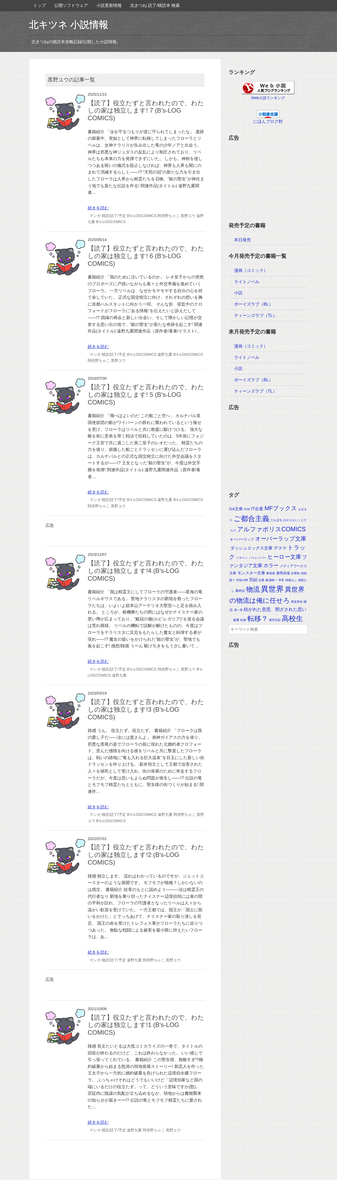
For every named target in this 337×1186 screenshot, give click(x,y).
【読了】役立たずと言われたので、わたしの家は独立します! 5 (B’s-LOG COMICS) (146, 394)
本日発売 (242, 240)
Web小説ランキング (268, 98)
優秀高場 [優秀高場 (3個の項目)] (283, 573)
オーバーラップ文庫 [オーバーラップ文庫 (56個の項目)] (280, 539)
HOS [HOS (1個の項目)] (247, 509)
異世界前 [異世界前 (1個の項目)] (297, 601)
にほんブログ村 (268, 121)
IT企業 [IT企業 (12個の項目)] (257, 508)
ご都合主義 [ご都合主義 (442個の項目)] (251, 518)
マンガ (95, 216)
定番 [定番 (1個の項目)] (261, 580)
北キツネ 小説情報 (68, 24)
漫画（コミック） (251, 270)
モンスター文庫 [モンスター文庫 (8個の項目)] (251, 573)
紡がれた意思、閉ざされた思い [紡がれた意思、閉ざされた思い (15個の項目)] (275, 609)
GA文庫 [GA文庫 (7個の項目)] (236, 509)
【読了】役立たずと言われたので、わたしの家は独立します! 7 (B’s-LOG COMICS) (146, 110)
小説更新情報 (109, 5)
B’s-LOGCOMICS (141, 669)
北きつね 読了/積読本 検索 (155, 5)
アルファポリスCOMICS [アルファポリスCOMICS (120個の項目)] (271, 529)
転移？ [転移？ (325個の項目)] (257, 619)
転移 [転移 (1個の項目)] (243, 619)
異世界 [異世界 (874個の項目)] (272, 589)
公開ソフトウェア (71, 5)
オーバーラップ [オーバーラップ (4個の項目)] (242, 539)
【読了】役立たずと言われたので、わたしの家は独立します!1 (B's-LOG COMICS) (146, 1025)
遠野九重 (164, 354)
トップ (39, 5)
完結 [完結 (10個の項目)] (253, 579)
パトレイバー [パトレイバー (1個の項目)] (257, 557)
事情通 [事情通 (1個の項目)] (270, 573)
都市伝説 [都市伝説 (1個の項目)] (275, 619)
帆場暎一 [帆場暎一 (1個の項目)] (271, 580)
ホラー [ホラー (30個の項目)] (271, 565)
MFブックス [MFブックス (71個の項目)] (281, 508)
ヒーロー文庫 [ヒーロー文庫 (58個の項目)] (284, 557)
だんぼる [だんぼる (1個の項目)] (276, 520)
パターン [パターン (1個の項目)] (242, 557)
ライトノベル (246, 281)
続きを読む (98, 208)
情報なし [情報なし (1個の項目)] (291, 580)
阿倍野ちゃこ (168, 216)
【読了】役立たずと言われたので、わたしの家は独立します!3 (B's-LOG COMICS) (146, 709)
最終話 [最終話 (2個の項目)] (240, 590)
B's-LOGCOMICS (141, 216)
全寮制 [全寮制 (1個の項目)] (295, 573)
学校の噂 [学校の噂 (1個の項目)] (242, 580)
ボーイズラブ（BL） (253, 304)
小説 (238, 293)
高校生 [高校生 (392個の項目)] (292, 619)
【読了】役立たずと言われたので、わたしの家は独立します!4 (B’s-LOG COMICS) (146, 571)
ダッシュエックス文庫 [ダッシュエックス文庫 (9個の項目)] (251, 548)
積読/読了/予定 (114, 216)
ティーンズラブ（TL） (255, 315)
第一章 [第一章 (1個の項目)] (238, 609)
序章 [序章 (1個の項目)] (281, 580)
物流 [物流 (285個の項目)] (253, 589)
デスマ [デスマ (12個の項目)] (280, 548)
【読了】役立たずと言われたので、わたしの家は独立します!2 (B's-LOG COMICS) (146, 854)
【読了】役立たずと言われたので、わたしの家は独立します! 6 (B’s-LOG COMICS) (146, 256)
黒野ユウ (188, 216)
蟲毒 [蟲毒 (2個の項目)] (236, 620)
